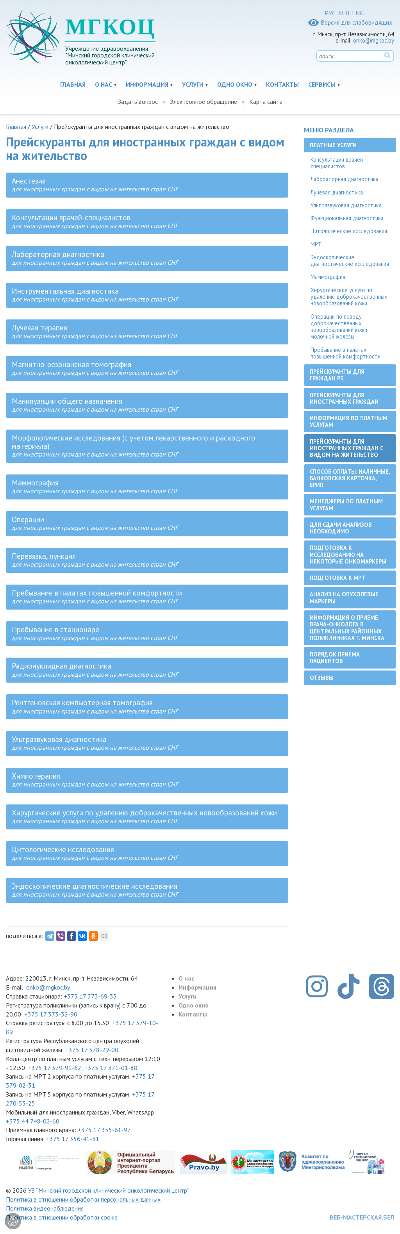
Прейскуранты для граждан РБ (337, 375)
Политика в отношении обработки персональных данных (83, 1199)
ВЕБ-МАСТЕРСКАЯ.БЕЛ (362, 1217)
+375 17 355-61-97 (104, 1130)
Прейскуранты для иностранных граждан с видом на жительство (346, 448)
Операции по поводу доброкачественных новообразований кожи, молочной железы (339, 327)
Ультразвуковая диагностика (346, 205)
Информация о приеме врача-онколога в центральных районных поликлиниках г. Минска (347, 628)
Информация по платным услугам (349, 421)
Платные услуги (333, 145)
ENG (358, 13)
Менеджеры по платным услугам (346, 505)
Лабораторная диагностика (345, 179)
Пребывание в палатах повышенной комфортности (345, 353)
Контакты (282, 84)
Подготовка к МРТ (337, 577)
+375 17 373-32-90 (50, 1014)
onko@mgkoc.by (373, 40)
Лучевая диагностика (337, 192)
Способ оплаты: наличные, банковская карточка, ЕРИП (350, 478)
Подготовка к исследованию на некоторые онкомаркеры (348, 554)
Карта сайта (265, 101)
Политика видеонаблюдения (45, 1208)
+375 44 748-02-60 (32, 1121)
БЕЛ (343, 13)
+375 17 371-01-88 (111, 1068)
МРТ (316, 244)
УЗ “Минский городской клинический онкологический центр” (108, 1190)
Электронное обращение (203, 101)
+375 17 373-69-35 (90, 996)
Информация (147, 84)
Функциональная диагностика (347, 218)
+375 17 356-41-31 (72, 1139)
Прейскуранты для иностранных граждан (344, 398)
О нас (103, 84)
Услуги (193, 84)
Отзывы (322, 677)
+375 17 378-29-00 (91, 1050)
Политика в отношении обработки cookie (62, 1217)
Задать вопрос (138, 101)
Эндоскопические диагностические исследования (350, 260)
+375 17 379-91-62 (54, 1068)
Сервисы (322, 84)
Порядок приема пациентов (335, 658)
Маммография (328, 276)
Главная (73, 84)
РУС (330, 13)
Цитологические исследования (349, 231)
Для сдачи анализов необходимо (341, 528)
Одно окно (234, 84)
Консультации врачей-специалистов (338, 163)
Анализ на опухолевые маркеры (344, 597)
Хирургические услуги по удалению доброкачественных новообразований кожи (349, 296)
